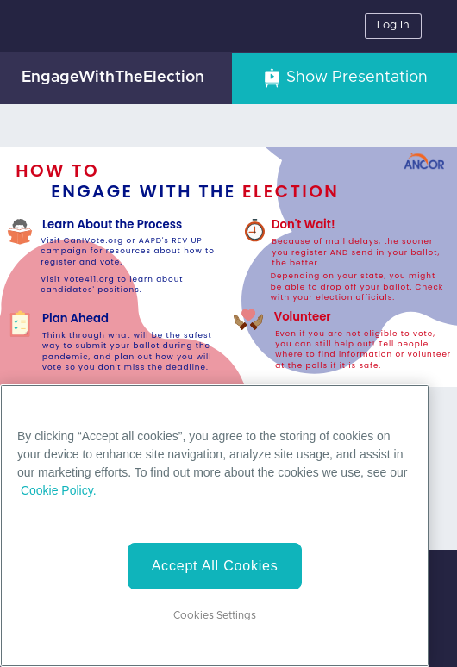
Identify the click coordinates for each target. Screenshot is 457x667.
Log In (393, 25)
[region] (214, 525)
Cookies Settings (214, 615)
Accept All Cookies (215, 565)
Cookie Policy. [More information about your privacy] (59, 490)
